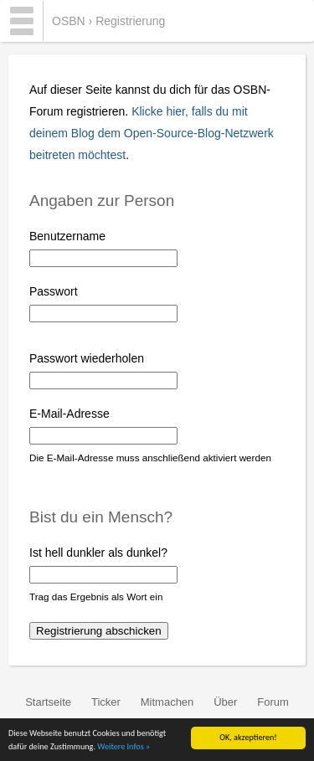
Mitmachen (167, 702)
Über (225, 702)
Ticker (106, 702)
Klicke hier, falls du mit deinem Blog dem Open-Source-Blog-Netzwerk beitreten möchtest (151, 133)
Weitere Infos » (123, 747)
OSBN (68, 21)
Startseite (48, 702)
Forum (273, 702)
